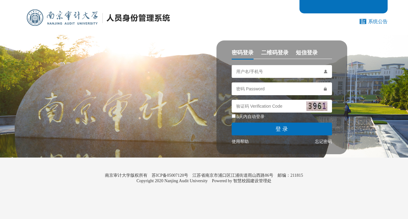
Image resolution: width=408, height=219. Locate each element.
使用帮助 (240, 141)
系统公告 (378, 21)
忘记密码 (323, 141)
